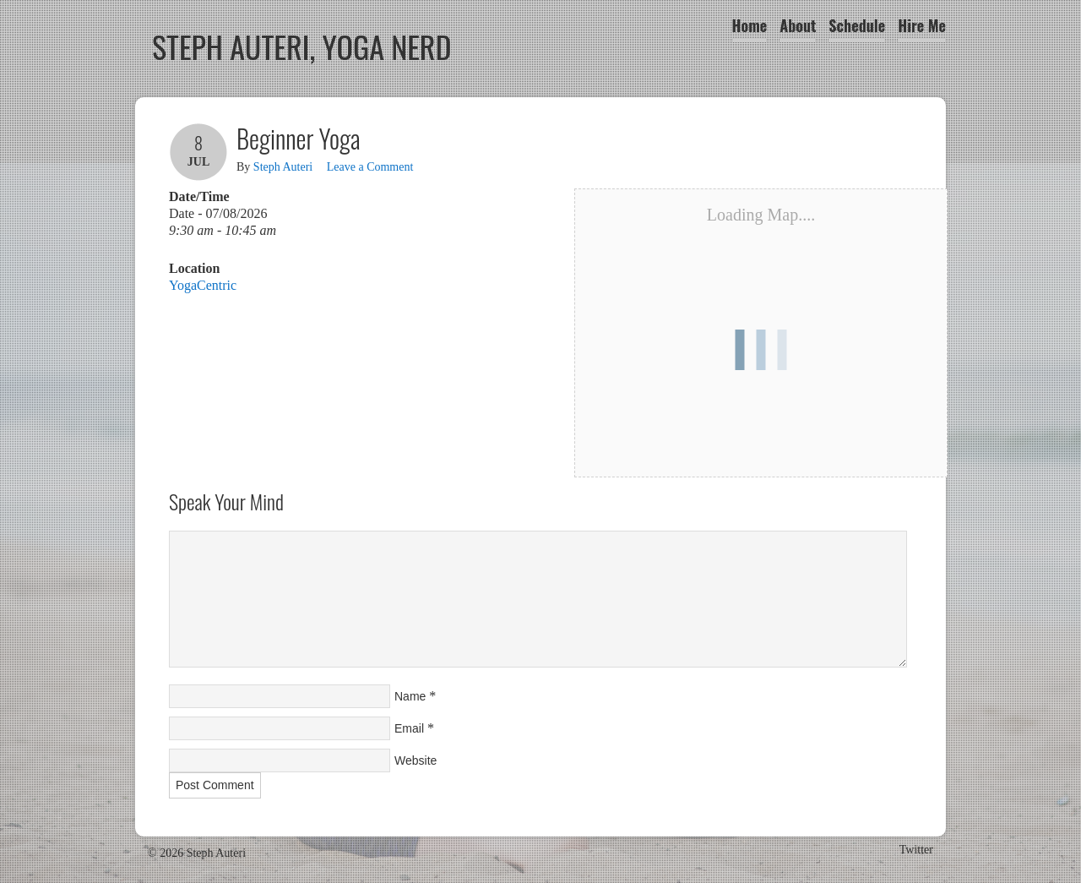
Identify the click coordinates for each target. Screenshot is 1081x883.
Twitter (916, 849)
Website (415, 760)
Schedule (856, 25)
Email (409, 728)
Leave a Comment (370, 167)
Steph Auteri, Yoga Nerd (302, 46)
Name (410, 696)
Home (750, 25)
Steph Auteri (282, 167)
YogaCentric (202, 285)
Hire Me (922, 25)
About (798, 25)
